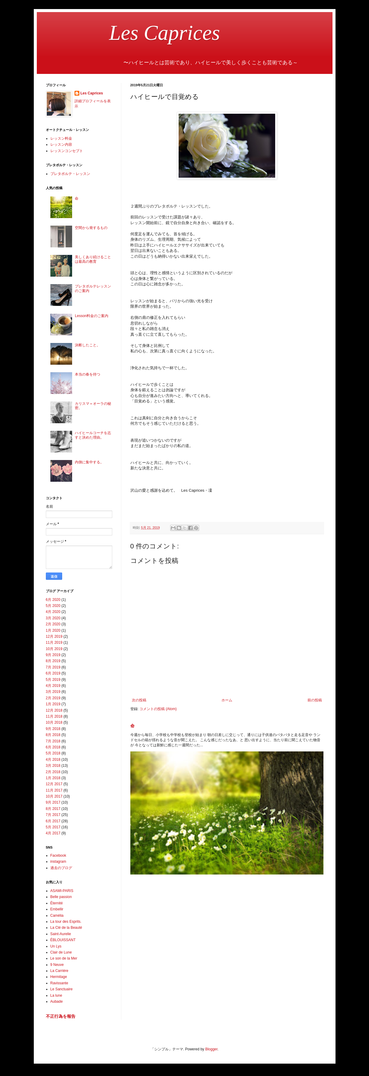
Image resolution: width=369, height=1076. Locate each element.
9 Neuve (57, 965)
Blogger (211, 1049)
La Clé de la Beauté (66, 927)
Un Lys (56, 946)
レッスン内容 (61, 144)
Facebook (58, 855)
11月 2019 (54, 642)
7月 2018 (53, 741)
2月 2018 (53, 772)
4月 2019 (53, 686)
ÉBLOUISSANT (63, 940)
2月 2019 (53, 698)
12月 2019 (54, 636)
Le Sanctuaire (61, 989)
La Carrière (59, 971)
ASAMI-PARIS (61, 891)
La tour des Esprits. (65, 921)
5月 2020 (53, 606)
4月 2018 (53, 759)
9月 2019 (53, 655)
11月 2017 (54, 790)
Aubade (56, 1001)
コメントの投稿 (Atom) (158, 709)
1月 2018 (53, 778)
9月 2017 (53, 802)
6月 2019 (53, 673)
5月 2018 (53, 753)
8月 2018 (53, 735)
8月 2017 (53, 809)
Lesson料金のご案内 (91, 316)
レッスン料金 (61, 138)
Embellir (56, 909)
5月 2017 (53, 827)
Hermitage (58, 977)
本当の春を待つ (87, 374)
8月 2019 (53, 661)
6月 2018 (53, 747)
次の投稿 (139, 700)
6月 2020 (53, 600)
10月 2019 (54, 649)
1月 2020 (53, 630)
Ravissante (59, 983)
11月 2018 (54, 716)
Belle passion (61, 897)
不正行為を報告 (60, 1016)
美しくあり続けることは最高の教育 (93, 259)
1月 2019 (53, 704)
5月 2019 (53, 680)
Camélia (57, 915)
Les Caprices (133, 32)
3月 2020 (53, 618)
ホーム (226, 700)
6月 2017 (53, 821)
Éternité (56, 903)
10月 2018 (54, 722)
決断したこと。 (87, 345)
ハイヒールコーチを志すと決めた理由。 (93, 435)
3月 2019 (53, 692)
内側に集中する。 (89, 462)
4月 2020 (53, 612)
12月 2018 (54, 710)
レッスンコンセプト (66, 151)
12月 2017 (54, 784)
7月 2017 (53, 815)
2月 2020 (53, 624)
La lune (56, 995)
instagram (58, 861)
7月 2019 (53, 667)
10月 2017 (54, 796)
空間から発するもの (91, 228)
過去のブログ (61, 868)
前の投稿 (314, 700)
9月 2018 (53, 729)
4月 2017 (53, 833)
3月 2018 (53, 765)
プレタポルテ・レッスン (70, 174)
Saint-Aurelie (60, 934)
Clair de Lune (61, 952)
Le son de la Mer (63, 958)
